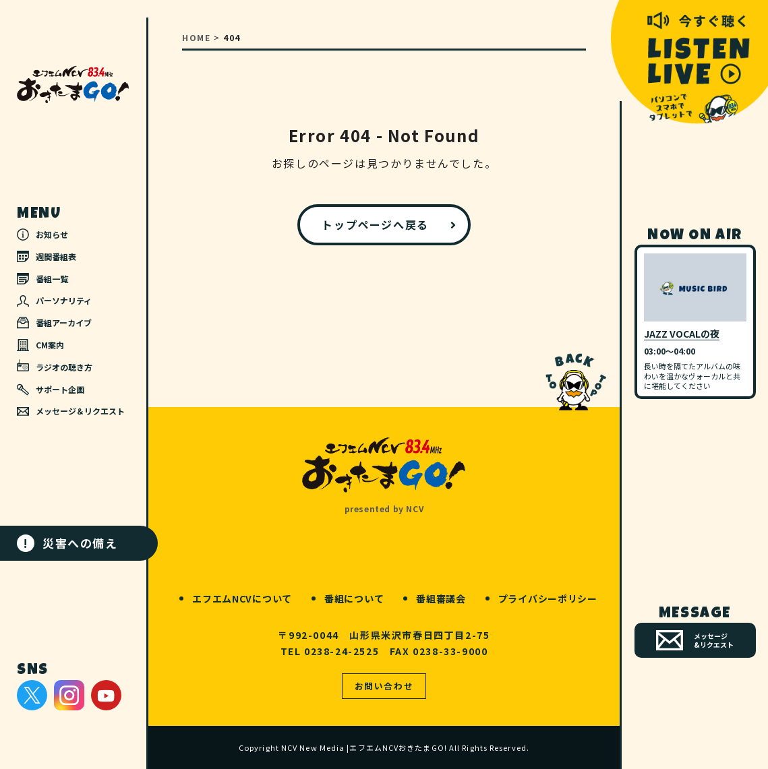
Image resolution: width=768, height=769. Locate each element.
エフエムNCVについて (242, 598)
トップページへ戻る (375, 224)
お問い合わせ (384, 685)
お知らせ (42, 234)
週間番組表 (46, 256)
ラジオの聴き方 (54, 366)
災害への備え (67, 543)
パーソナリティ (54, 300)
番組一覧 (42, 278)
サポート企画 (50, 389)
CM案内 (40, 345)
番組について (354, 598)
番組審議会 (441, 598)
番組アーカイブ (54, 322)
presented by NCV (384, 508)
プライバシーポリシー (547, 598)
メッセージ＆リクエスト (71, 411)
